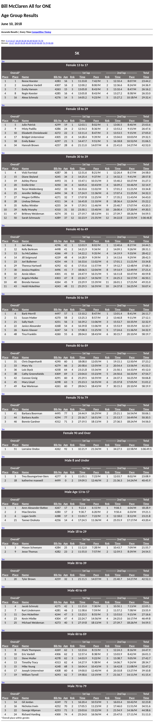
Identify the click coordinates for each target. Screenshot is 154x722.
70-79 (40, 41)
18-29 (18, 41)
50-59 (33, 43)
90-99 (50, 43)
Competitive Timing (41, 32)
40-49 (29, 41)
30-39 (23, 41)
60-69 (34, 41)
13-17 (12, 41)
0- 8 (8, 41)
